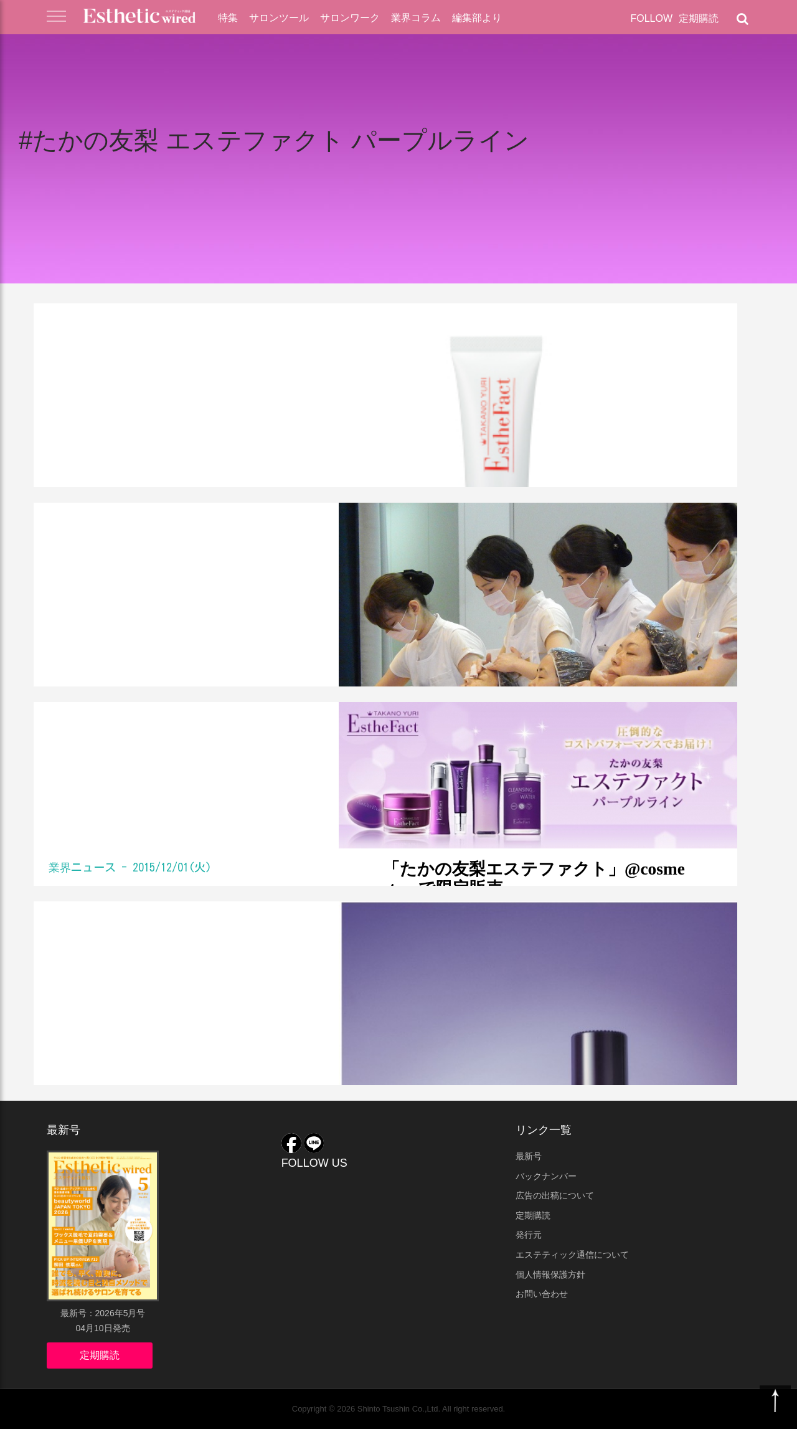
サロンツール (279, 17)
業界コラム (416, 17)
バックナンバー (546, 1176)
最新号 (529, 1156)
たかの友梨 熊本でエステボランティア (190, 559)
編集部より (477, 17)
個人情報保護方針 (550, 1274)
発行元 (529, 1235)
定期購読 (699, 18)
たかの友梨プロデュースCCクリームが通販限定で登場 (191, 360)
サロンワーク (350, 17)
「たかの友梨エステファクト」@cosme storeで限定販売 (170, 758)
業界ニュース (82, 322)
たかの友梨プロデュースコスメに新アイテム (197, 958)
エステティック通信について (572, 1255)
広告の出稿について (555, 1195)
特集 (228, 17)
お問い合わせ (542, 1294)
